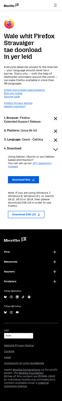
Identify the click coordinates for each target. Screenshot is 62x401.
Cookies (9, 351)
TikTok (23, 297)
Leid (6, 330)
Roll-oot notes (13, 93)
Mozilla (15, 239)
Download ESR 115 (26, 214)
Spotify (29, 297)
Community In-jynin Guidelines (24, 363)
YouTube (17, 312)
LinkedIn (17, 297)
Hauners (9, 271)
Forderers (10, 281)
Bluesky (5, 297)
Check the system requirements (24, 90)
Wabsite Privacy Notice (19, 345)
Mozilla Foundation (31, 373)
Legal (7, 357)
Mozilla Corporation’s (26, 369)
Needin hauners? (15, 106)
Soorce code (12, 96)
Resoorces (10, 261)
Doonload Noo (23, 179)
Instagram (11, 297)
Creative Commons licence (26, 384)
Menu (55, 5)
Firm (7, 251)
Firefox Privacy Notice (18, 103)
